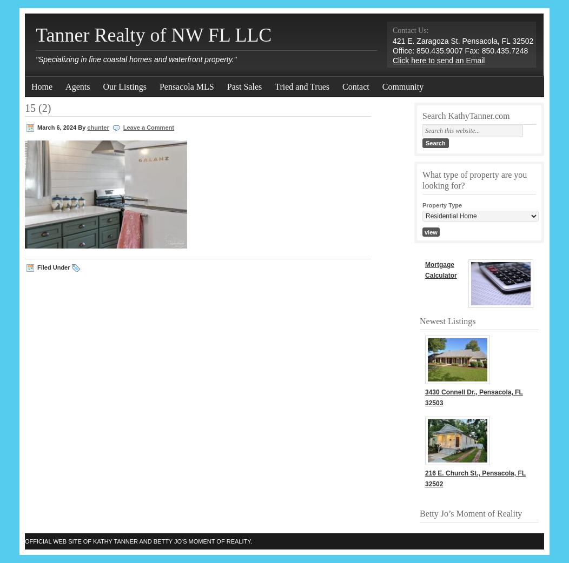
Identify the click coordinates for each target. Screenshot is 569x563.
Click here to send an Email (439, 60)
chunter (98, 127)
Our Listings (124, 86)
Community (403, 86)
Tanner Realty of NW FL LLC (154, 35)
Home (41, 86)
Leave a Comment (148, 127)
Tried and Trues (302, 86)
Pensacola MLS (187, 86)
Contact (355, 86)
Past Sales (244, 86)
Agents (77, 86)
